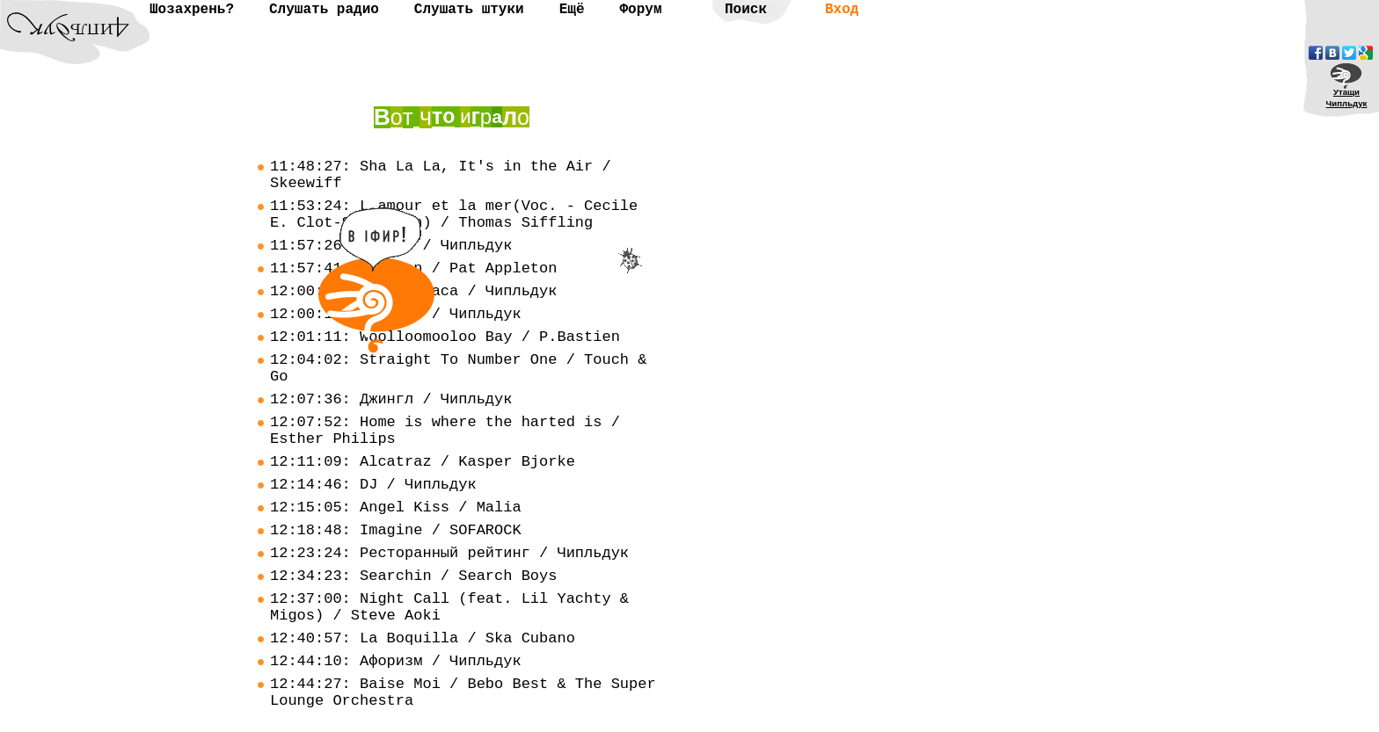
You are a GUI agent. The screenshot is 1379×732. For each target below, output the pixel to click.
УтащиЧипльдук (1347, 97)
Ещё (572, 10)
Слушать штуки (469, 10)
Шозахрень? (192, 10)
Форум (640, 10)
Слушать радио (324, 10)
